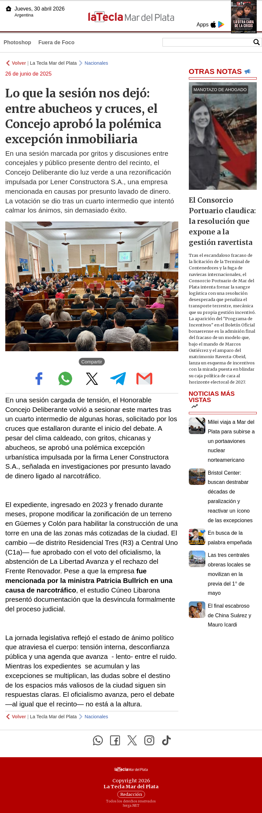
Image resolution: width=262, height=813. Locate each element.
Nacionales (96, 63)
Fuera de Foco (56, 42)
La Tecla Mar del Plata (53, 63)
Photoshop (17, 42)
